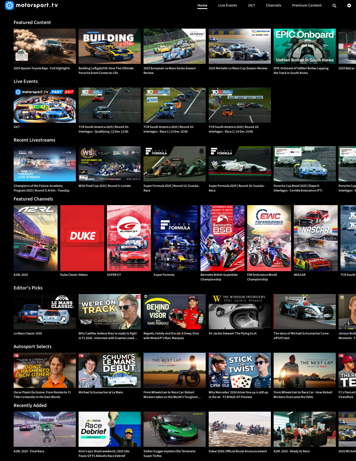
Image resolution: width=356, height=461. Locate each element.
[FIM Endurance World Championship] (269, 238)
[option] (45, 46)
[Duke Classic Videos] (82, 238)
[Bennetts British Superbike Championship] (222, 238)
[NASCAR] (316, 238)
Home (202, 5)
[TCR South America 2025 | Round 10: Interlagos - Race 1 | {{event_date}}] (174, 105)
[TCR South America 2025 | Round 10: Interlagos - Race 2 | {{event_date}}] (240, 105)
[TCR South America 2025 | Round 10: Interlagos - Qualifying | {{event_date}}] (110, 105)
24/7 (251, 5)
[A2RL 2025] (36, 238)
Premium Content (307, 5)
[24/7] (45, 105)
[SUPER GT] (129, 238)
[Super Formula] (176, 238)
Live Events (227, 5)
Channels (273, 5)
